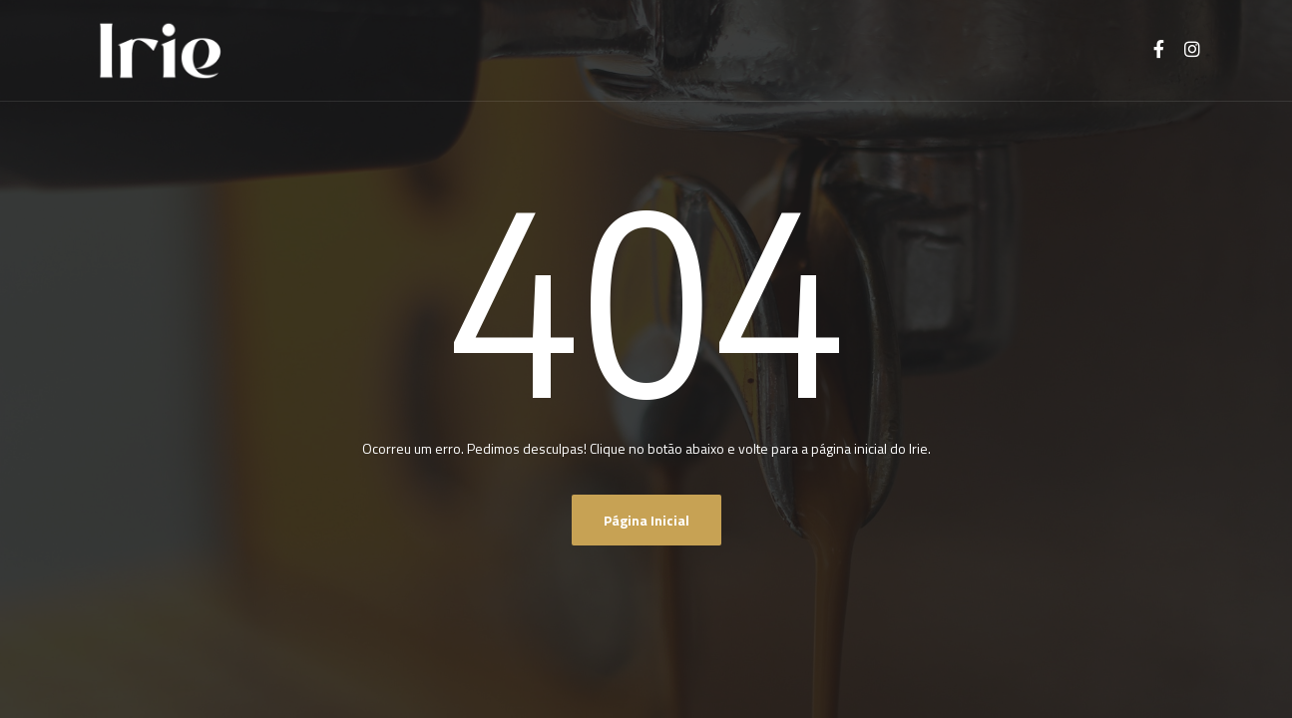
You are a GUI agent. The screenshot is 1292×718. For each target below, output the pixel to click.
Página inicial (646, 520)
